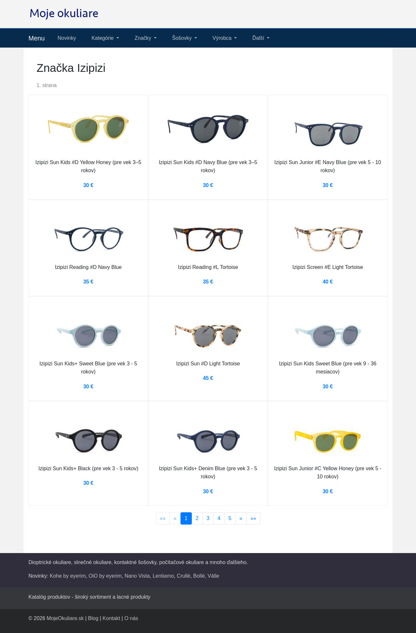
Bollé (199, 576)
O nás (131, 618)
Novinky (67, 38)
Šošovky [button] (182, 38)
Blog (93, 618)
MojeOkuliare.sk (65, 618)
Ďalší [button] (259, 38)
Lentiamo (163, 576)
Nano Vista (137, 576)
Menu (36, 38)
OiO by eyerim (105, 576)
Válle (213, 576)
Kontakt (111, 618)
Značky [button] (144, 38)
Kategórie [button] (103, 38)
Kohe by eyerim (68, 576)
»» (253, 518)
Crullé (184, 576)
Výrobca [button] (223, 38)
